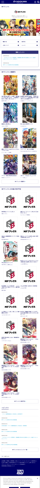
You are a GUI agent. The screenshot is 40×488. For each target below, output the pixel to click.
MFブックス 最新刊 (19, 181)
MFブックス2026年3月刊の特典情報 (10, 64)
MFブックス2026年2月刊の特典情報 (9, 419)
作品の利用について (23, 462)
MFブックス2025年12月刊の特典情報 (9, 444)
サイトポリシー (15, 464)
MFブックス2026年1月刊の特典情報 (9, 431)
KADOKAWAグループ (13, 462)
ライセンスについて (26, 461)
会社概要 (3, 461)
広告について (18, 461)
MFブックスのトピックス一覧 (19, 449)
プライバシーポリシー (6, 464)
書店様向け (34, 461)
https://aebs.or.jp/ (5, 481)
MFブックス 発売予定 (19, 401)
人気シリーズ (5, 45)
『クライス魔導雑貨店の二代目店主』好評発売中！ (12, 414)
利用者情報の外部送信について (8, 465)
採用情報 (12, 461)
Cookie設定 (22, 464)
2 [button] (20, 36)
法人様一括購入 (5, 462)
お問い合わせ (32, 462)
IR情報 (7, 461)
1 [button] (19, 36)
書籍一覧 (5, 41)
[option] (20, 27)
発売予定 (23, 41)
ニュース (23, 45)
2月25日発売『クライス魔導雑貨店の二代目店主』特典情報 (14, 425)
